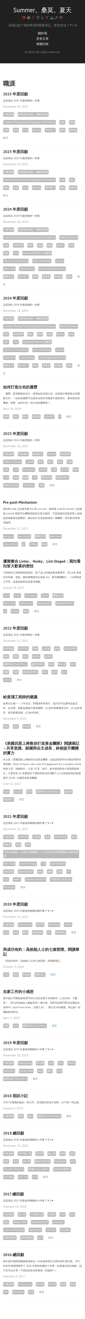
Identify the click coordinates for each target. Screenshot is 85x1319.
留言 (5, 137)
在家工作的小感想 (18, 991)
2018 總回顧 (13, 1133)
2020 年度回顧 (15, 904)
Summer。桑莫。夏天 (42, 10)
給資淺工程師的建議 (20, 696)
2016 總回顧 (13, 1254)
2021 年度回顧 (15, 816)
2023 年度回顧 (15, 433)
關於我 (42, 33)
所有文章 (42, 38)
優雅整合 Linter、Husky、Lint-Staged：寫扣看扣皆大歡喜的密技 (42, 564)
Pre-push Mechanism (20, 502)
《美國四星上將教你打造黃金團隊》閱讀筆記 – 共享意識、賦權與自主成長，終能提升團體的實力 (41, 748)
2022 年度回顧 (15, 628)
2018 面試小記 (15, 1095)
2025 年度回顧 (15, 94)
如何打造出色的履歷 (20, 387)
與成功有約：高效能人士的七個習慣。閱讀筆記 (41, 952)
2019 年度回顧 (15, 1042)
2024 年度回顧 (15, 209)
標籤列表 (42, 44)
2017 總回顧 (13, 1194)
